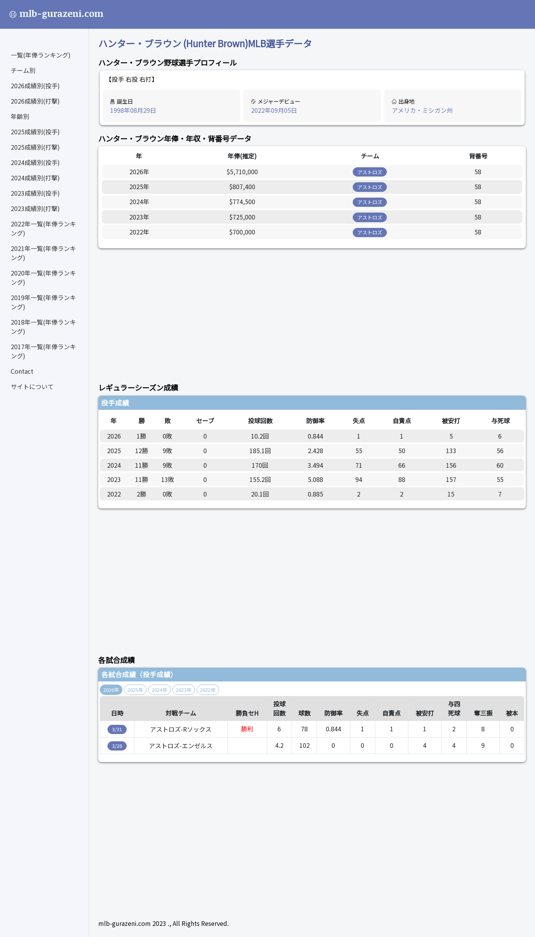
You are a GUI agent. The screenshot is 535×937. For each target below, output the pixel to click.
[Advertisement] (312, 311)
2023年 (184, 689)
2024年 (159, 689)
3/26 (117, 745)
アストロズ (369, 172)
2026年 (111, 689)
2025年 (135, 689)
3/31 (117, 729)
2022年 (208, 689)
